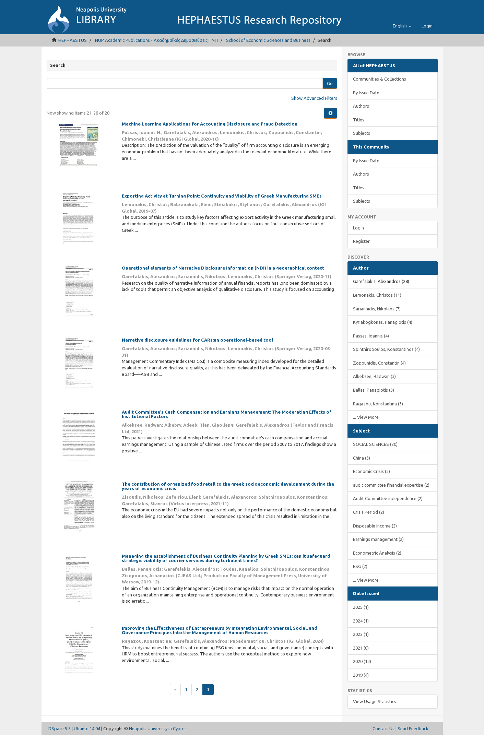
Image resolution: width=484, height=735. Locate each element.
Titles (358, 119)
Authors (361, 106)
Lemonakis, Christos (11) (377, 295)
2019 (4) (361, 675)
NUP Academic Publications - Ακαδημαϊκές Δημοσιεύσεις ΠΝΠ (156, 40)
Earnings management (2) (378, 539)
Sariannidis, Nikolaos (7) (377, 308)
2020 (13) (362, 661)
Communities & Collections (379, 78)
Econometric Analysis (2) (377, 552)
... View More (366, 417)
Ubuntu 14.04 (87, 728)
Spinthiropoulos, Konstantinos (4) (386, 349)
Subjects (361, 133)
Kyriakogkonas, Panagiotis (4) (382, 322)
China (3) (361, 457)
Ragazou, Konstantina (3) (378, 403)
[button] (402, 25)
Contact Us (383, 728)
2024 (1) (361, 620)
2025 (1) (361, 607)
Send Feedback (413, 728)
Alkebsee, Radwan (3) (374, 376)
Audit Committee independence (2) (388, 498)
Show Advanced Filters (314, 98)
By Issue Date (366, 92)
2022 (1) (361, 634)
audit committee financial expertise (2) (391, 485)
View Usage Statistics (374, 701)
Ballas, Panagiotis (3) (373, 390)
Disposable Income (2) (375, 525)
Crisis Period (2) (368, 512)
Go (330, 83)
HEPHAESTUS (72, 40)
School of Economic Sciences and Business (268, 40)
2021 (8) (361, 647)
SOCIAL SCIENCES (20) (375, 444)
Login (358, 227)
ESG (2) (360, 566)
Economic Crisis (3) (371, 471)
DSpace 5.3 (59, 728)
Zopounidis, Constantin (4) (379, 362)
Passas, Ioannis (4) (371, 335)
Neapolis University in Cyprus (158, 728)
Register (361, 241)
